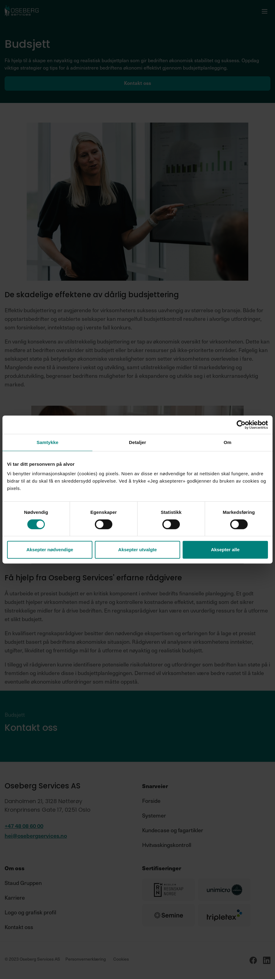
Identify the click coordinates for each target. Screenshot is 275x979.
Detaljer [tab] (137, 442)
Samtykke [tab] (47, 442)
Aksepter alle (225, 549)
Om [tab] (227, 442)
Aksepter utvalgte (137, 549)
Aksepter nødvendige (49, 549)
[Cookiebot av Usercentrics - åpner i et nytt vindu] (241, 424)
